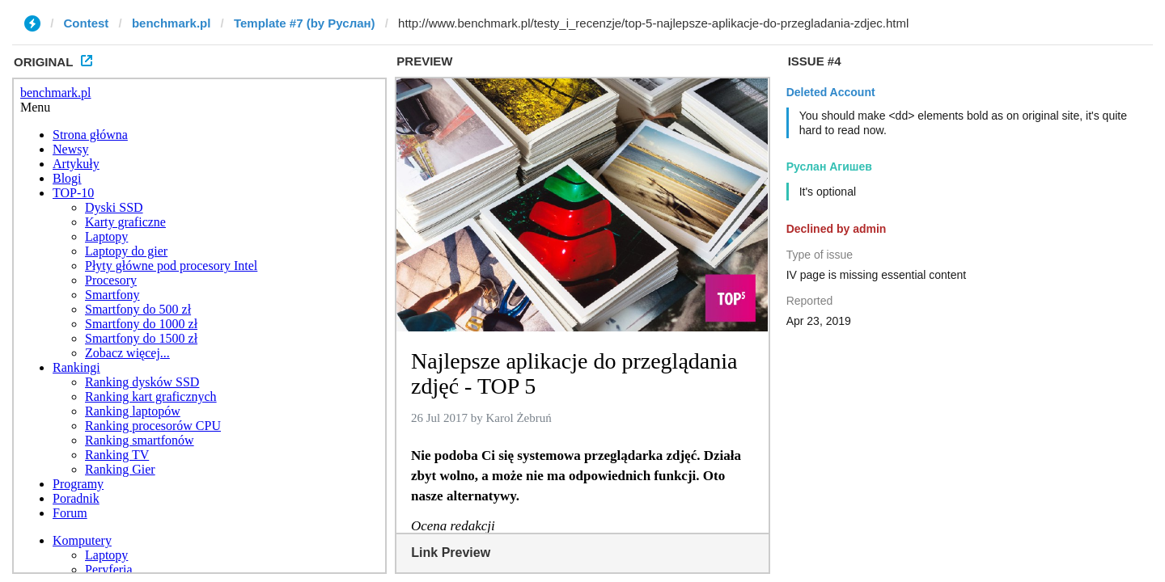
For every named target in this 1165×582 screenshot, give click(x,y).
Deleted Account (830, 92)
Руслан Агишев (829, 166)
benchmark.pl (171, 23)
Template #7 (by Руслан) (304, 23)
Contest (86, 23)
